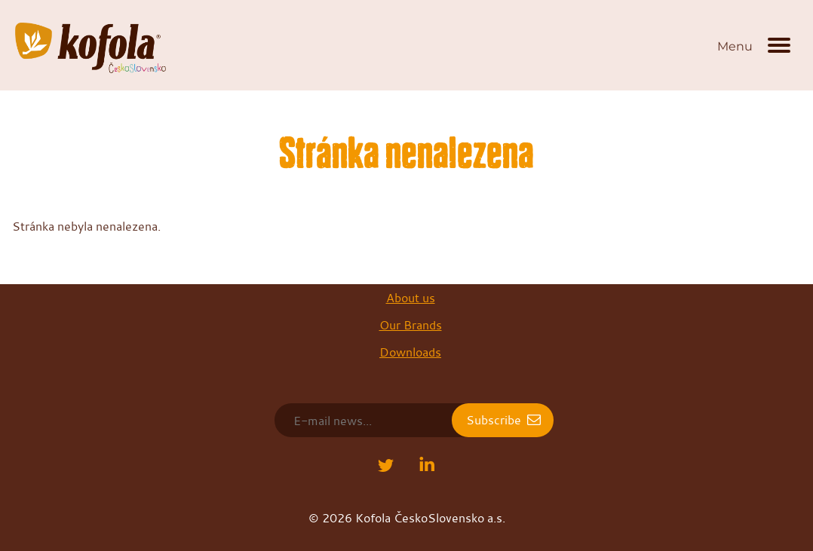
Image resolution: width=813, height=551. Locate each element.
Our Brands (410, 325)
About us (410, 297)
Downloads (410, 352)
